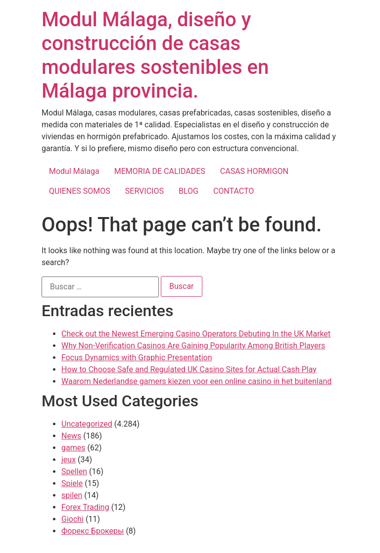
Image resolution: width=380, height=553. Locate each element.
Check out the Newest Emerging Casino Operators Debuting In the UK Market (196, 333)
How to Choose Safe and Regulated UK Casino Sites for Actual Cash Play (189, 369)
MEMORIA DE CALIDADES (159, 171)
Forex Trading (85, 507)
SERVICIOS (144, 191)
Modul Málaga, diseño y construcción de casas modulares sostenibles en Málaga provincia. (155, 55)
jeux (68, 459)
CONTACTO (233, 191)
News (71, 436)
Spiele (72, 483)
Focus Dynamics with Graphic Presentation (136, 357)
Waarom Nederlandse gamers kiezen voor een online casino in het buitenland (196, 381)
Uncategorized (86, 424)
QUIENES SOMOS (79, 191)
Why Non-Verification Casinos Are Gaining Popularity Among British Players (193, 345)
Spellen (74, 471)
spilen (71, 495)
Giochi (72, 519)
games (73, 447)
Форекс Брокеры (92, 531)
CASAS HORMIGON (254, 171)
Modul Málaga (74, 171)
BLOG (188, 191)
